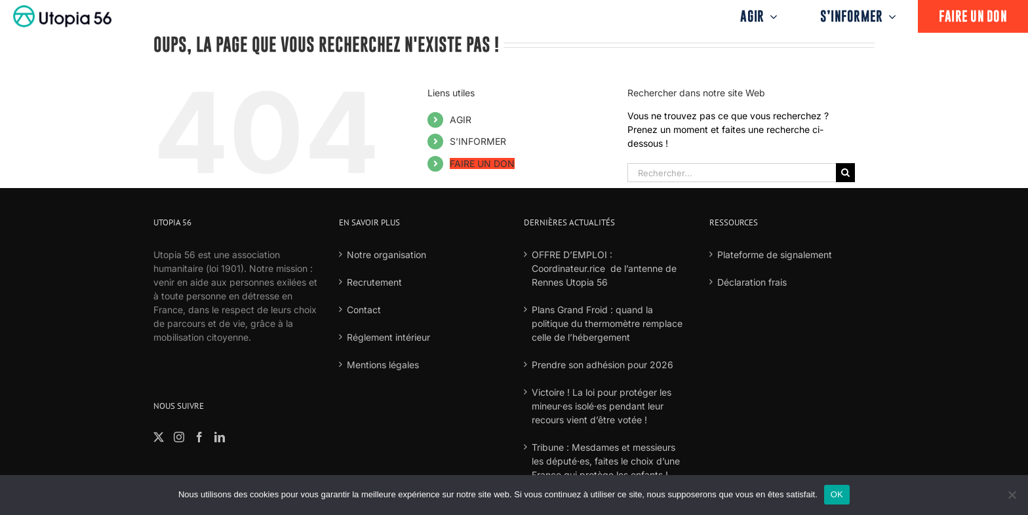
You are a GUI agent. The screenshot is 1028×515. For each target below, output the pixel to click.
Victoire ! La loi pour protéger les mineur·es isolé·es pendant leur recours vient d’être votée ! (601, 406)
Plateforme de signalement (774, 254)
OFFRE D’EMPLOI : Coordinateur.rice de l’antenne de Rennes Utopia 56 (604, 268)
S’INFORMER (478, 141)
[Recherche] (845, 172)
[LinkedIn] (219, 437)
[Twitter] (158, 437)
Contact (364, 309)
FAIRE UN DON (482, 163)
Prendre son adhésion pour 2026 (602, 364)
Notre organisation (386, 254)
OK (837, 494)
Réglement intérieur (388, 337)
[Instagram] (179, 437)
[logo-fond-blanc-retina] (62, 9)
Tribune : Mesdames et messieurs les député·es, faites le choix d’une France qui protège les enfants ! (606, 461)
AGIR (460, 119)
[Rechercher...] (731, 172)
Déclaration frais (752, 282)
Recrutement (374, 282)
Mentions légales (383, 364)
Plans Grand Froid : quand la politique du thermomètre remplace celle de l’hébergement (607, 323)
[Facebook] (199, 437)
